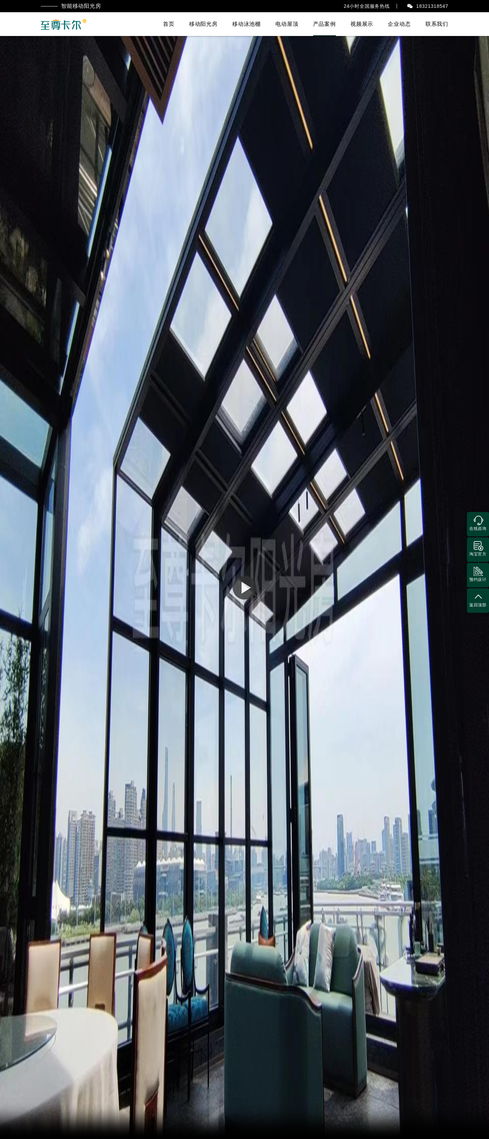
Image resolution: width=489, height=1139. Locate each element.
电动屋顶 (286, 24)
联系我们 (436, 24)
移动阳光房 (203, 24)
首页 (169, 24)
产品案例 (324, 24)
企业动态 (399, 24)
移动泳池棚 (246, 24)
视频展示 (361, 24)
